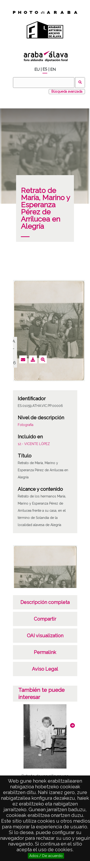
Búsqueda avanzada (66, 91)
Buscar (80, 82)
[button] (72, 725)
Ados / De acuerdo (46, 856)
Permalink (45, 652)
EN (53, 69)
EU (37, 69)
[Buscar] (43, 82)
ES (44, 69)
